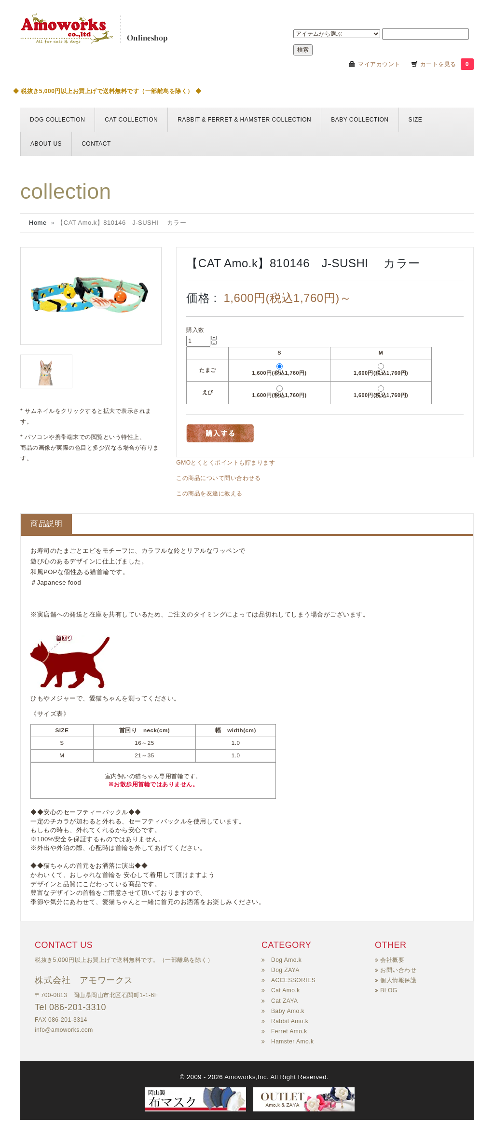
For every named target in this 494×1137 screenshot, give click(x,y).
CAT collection (131, 119)
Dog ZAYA (285, 970)
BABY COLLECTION (359, 119)
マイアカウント (379, 64)
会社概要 (392, 960)
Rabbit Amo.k (289, 1021)
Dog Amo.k (286, 960)
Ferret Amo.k (289, 1031)
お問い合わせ (398, 970)
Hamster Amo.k (292, 1041)
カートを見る (439, 64)
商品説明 (46, 524)
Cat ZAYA (284, 1001)
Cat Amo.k (285, 990)
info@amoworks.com (64, 1030)
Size (416, 119)
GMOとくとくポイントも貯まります (225, 462)
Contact (96, 143)
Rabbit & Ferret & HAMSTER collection (244, 119)
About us (46, 143)
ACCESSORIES (293, 980)
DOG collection (57, 119)
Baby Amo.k (287, 1011)
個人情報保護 (398, 980)
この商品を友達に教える (209, 493)
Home (38, 222)
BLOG (388, 990)
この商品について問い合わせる (218, 478)
